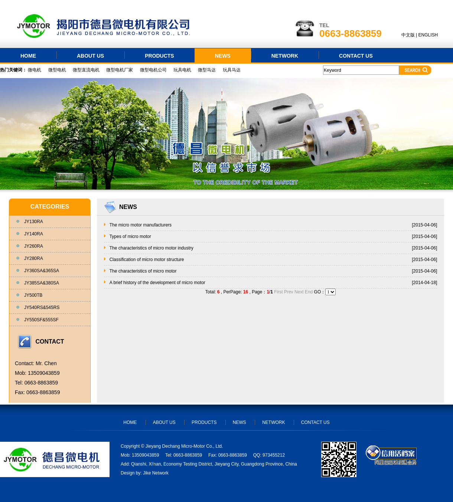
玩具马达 (232, 70)
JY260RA (33, 246)
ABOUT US (90, 56)
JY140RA (33, 233)
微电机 (34, 70)
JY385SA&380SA (41, 283)
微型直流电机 (86, 70)
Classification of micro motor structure (147, 259)
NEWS (223, 56)
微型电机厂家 (119, 70)
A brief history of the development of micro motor (157, 282)
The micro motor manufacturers (141, 225)
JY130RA (33, 221)
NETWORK (284, 56)
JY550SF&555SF (41, 319)
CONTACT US (356, 56)
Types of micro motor (130, 236)
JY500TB (33, 295)
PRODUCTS (159, 56)
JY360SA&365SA (41, 270)
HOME (28, 56)
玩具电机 (182, 70)
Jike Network (156, 473)
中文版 (408, 35)
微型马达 (207, 70)
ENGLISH (428, 35)
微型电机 (57, 70)
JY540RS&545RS (41, 307)
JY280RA (33, 258)
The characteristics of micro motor (143, 271)
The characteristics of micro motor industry (151, 248)
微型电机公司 (153, 70)
